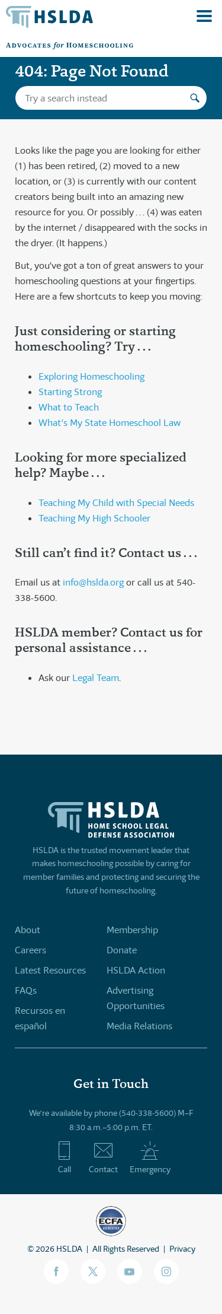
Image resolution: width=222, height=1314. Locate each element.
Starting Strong (70, 392)
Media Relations (139, 1026)
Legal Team (95, 678)
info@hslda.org (93, 582)
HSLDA (69, 1248)
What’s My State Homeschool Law (109, 422)
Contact (103, 1157)
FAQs (26, 990)
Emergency (150, 1157)
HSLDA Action (136, 970)
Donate (122, 950)
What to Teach (68, 407)
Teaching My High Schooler (94, 518)
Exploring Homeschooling (91, 376)
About (27, 930)
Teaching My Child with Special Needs (116, 503)
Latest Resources (50, 970)
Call (64, 1157)
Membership (132, 930)
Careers (30, 950)
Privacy (182, 1248)
